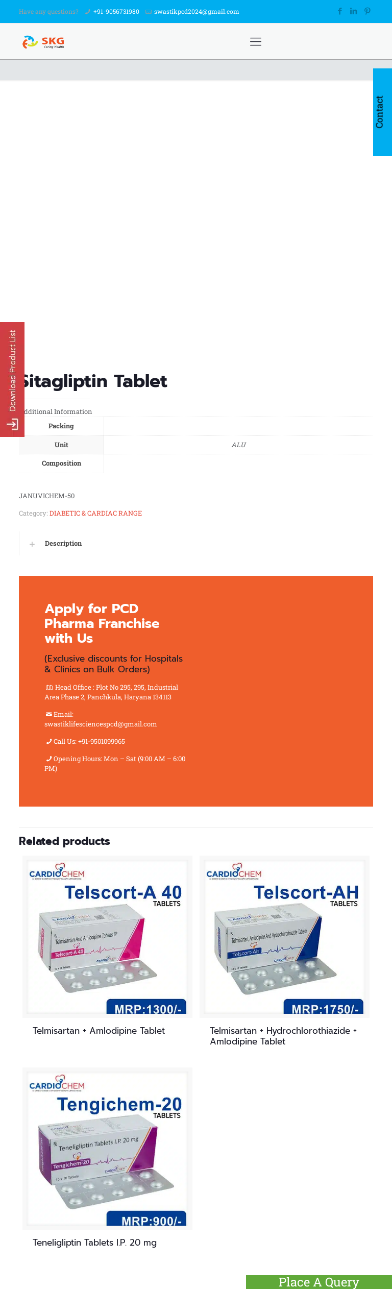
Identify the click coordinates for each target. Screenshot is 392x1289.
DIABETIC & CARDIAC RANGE (96, 513)
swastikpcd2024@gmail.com (196, 11)
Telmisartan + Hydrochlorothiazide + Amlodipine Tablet (283, 1036)
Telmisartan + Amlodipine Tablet (99, 1030)
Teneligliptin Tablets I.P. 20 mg (95, 1242)
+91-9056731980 (116, 11)
